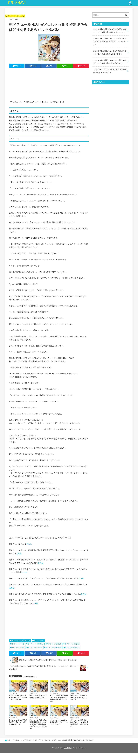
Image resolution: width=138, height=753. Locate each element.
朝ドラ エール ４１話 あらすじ (14, 16)
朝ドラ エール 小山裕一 (35, 647)
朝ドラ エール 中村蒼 (17, 644)
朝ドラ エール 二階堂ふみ (36, 644)
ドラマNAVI (16, 3)
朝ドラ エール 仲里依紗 (54, 644)
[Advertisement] (49, 85)
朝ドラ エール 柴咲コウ (72, 647)
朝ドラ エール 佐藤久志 (72, 644)
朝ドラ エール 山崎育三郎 (54, 647)
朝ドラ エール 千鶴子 (17, 647)
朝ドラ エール (39, 640)
